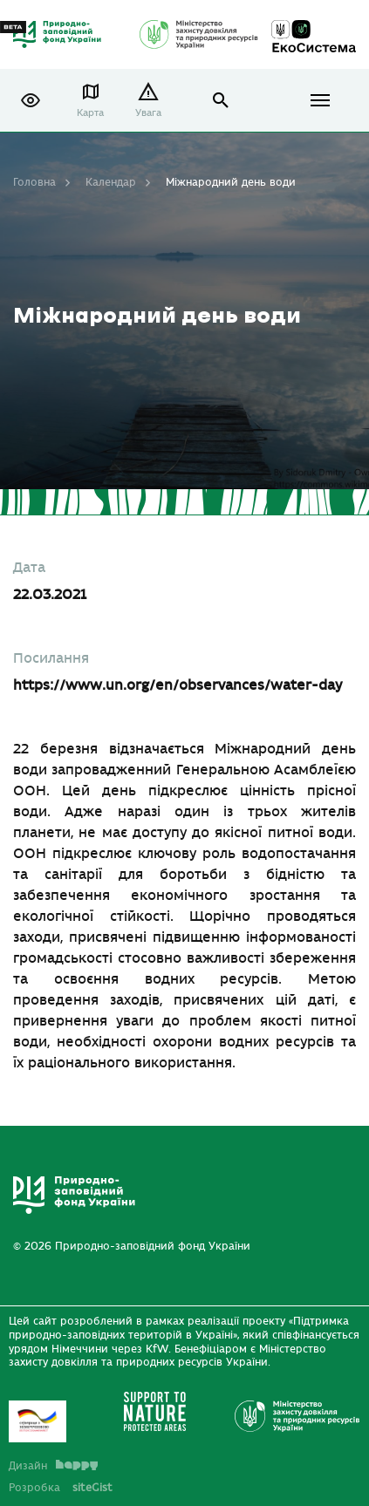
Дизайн (53, 1466)
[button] (30, 100)
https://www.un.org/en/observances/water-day (177, 685)
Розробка (61, 1488)
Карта (90, 113)
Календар (110, 182)
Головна (34, 182)
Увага (148, 113)
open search (221, 101)
